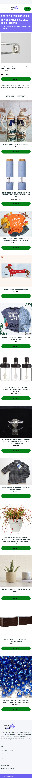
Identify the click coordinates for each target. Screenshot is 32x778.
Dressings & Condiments (14, 66)
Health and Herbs (8, 750)
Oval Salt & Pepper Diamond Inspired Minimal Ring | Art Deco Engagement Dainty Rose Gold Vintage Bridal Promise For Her (16, 441)
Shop (27, 8)
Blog (5, 759)
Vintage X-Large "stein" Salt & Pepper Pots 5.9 (16, 144)
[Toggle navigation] (3, 8)
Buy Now (16, 79)
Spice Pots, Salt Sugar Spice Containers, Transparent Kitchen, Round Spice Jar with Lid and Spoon (16, 389)
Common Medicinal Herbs (10, 756)
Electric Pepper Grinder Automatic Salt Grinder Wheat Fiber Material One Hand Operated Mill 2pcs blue (16, 195)
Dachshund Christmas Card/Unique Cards (16, 289)
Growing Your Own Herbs (10, 753)
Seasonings (24, 66)
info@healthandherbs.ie (6, 2)
